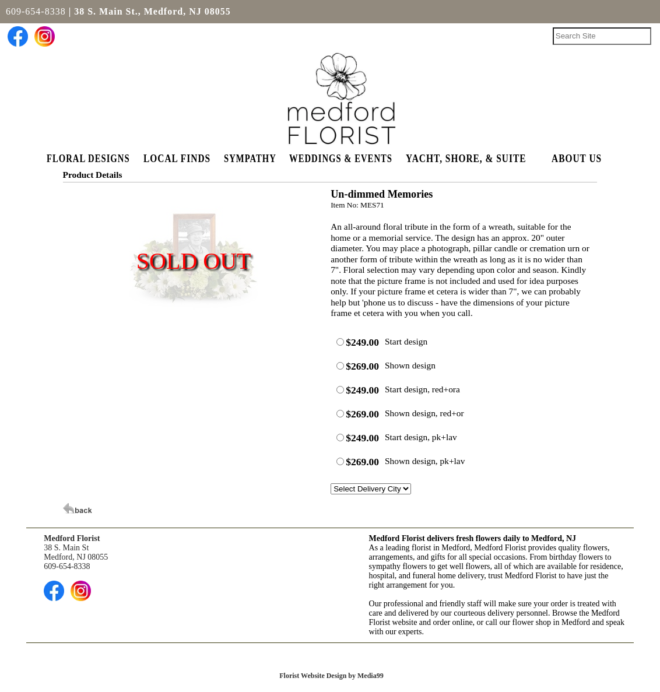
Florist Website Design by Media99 (331, 676)
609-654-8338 (36, 11)
